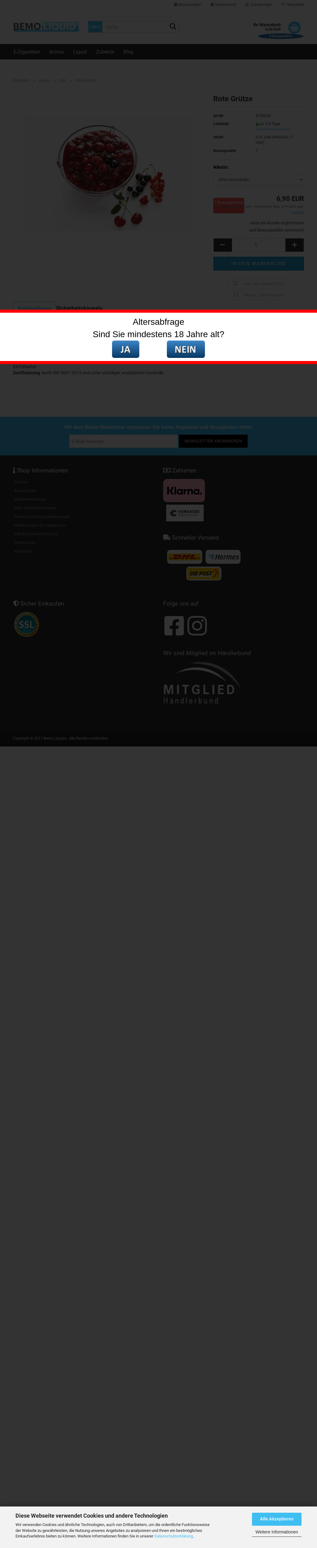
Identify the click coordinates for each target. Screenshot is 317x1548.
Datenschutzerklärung (173, 1536)
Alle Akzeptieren (276, 1518)
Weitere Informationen (276, 1531)
